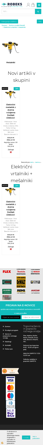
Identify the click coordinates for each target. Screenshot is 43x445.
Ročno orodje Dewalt (17, 25)
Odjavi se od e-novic (31, 317)
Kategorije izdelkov (9, 21)
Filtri (40, 21)
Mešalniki (10, 62)
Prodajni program (11, 330)
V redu (26, 437)
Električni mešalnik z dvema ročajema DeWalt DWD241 (11, 111)
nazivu (38, 162)
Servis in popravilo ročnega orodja (10, 336)
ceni (32, 162)
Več (11, 51)
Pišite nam (9, 349)
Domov (4, 25)
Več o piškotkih (36, 437)
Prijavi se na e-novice (11, 317)
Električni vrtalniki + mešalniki (15, 27)
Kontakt (8, 345)
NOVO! (4, 88)
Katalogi (8, 341)
